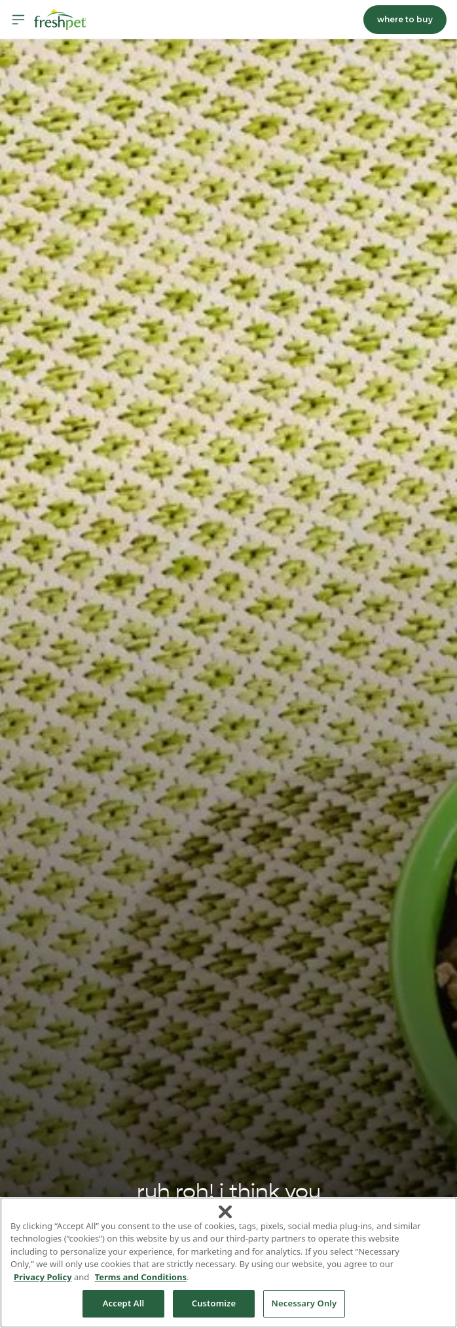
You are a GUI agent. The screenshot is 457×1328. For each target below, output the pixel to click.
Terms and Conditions (141, 1277)
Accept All (124, 1303)
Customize (214, 1303)
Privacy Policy (43, 1277)
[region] (228, 1262)
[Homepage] (60, 19)
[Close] (225, 1211)
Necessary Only (304, 1303)
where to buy (405, 19)
